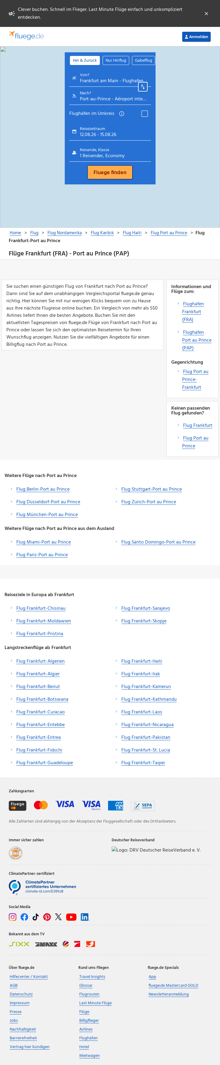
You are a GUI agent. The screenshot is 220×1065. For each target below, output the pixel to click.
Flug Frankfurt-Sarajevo (145, 608)
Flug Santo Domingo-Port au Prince (158, 542)
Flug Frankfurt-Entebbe (40, 725)
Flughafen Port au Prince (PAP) (197, 340)
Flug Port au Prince (195, 442)
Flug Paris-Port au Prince (42, 555)
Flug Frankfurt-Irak (140, 674)
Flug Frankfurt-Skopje (143, 621)
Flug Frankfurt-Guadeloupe (44, 763)
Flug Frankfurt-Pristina (39, 634)
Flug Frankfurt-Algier (38, 674)
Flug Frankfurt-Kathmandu (149, 699)
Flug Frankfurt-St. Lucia (145, 750)
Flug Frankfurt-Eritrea (38, 738)
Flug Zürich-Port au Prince (148, 502)
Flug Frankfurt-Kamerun (146, 687)
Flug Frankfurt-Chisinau (41, 608)
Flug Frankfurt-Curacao (40, 712)
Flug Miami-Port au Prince (43, 542)
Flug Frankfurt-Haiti (141, 661)
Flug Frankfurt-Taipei (143, 763)
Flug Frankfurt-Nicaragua (147, 725)
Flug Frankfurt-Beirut (38, 687)
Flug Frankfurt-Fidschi (39, 750)
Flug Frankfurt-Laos (141, 712)
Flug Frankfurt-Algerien (40, 661)
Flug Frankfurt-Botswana (42, 699)
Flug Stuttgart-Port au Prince (151, 489)
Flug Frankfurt (197, 426)
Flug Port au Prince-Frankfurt (195, 379)
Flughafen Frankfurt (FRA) (193, 312)
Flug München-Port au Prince (47, 515)
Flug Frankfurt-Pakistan (145, 738)
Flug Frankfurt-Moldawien (43, 621)
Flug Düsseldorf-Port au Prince (48, 502)
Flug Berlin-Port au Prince (43, 489)
